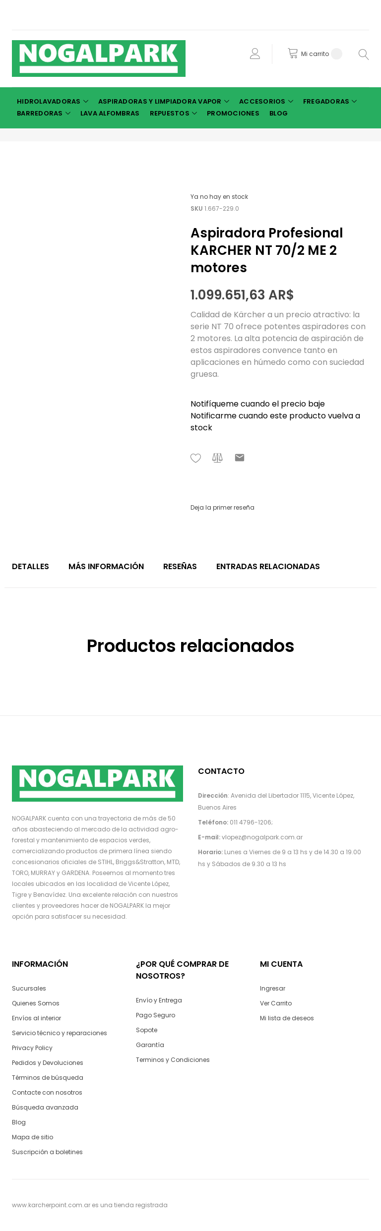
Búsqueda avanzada (45, 1107)
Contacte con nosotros (47, 1092)
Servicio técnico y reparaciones (59, 1033)
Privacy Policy (32, 1048)
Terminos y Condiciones (173, 1059)
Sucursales (29, 988)
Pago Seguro (155, 1015)
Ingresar (272, 988)
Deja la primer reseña (222, 507)
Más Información (106, 566)
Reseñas (180, 566)
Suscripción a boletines (47, 1152)
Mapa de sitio (32, 1137)
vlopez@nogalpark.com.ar (262, 837)
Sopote (146, 1030)
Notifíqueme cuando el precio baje (257, 404)
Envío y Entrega (159, 1000)
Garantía (150, 1045)
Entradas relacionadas (268, 566)
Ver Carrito (276, 1003)
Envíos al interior (36, 1018)
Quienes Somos (36, 1003)
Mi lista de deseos (287, 1018)
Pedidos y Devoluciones (47, 1062)
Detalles (30, 566)
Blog (19, 1122)
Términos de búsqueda (47, 1077)
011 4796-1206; (251, 822)
